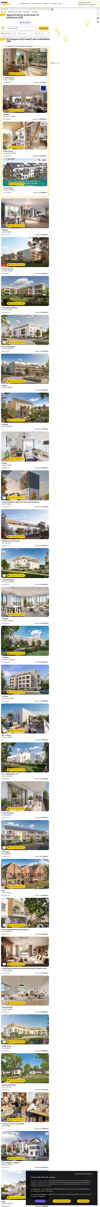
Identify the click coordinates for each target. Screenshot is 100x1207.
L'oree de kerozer (8, 580)
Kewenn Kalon (8, 78)
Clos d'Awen (8, 188)
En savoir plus (40, 1201)
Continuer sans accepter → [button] (84, 1174)
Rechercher (44, 28)
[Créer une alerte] (25, 22)
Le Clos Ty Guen (8, 813)
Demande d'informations (17, 73)
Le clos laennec (7, 269)
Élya (3, 891)
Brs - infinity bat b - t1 (10, 774)
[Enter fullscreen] (98, 18)
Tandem (5, 619)
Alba (3, 1202)
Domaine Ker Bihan (9, 1085)
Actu (59, 3)
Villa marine (8, 151)
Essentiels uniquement (62, 1201)
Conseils (54, 3)
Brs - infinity (6, 735)
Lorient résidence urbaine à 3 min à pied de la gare (20, 502)
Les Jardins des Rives (9, 308)
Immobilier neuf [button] (24, 3)
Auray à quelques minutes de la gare (15, 930)
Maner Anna (6, 1046)
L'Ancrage (5, 852)
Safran (4, 463)
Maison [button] (46, 3)
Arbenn (4, 385)
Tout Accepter (83, 1201)
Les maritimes (7, 1007)
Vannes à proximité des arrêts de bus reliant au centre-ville (24, 968)
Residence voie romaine (11, 541)
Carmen (5, 424)
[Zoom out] (98, 12)
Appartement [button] (37, 3)
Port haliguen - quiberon (11, 1163)
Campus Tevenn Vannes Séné (13, 1124)
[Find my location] (98, 21)
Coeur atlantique (8, 347)
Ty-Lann (5, 696)
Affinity (5, 230)
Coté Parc (5, 657)
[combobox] (8, 33)
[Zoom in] (98, 9)
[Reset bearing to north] (98, 14)
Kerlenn (6, 115)
